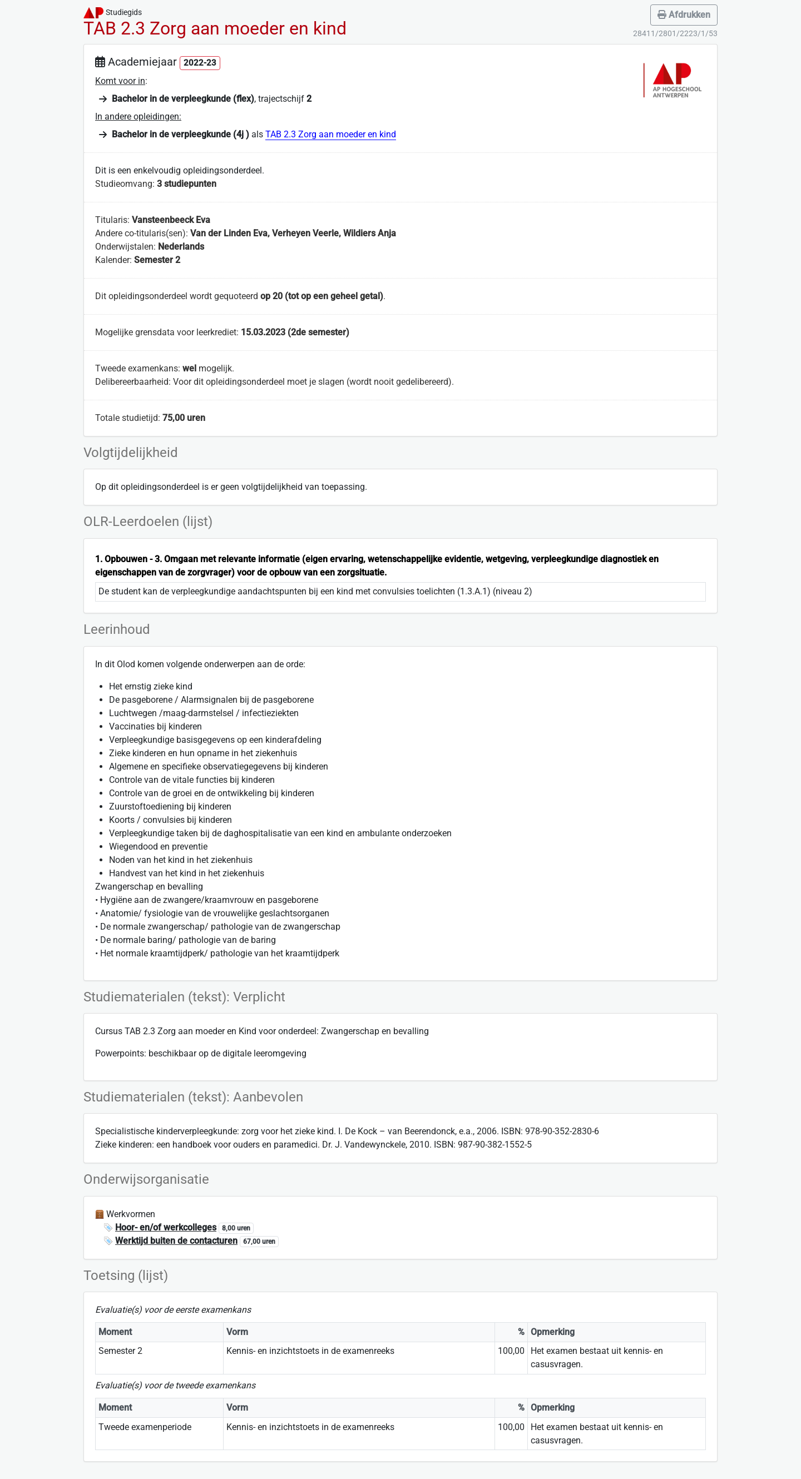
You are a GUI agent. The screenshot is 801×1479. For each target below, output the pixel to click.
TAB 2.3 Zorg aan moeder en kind (330, 134)
